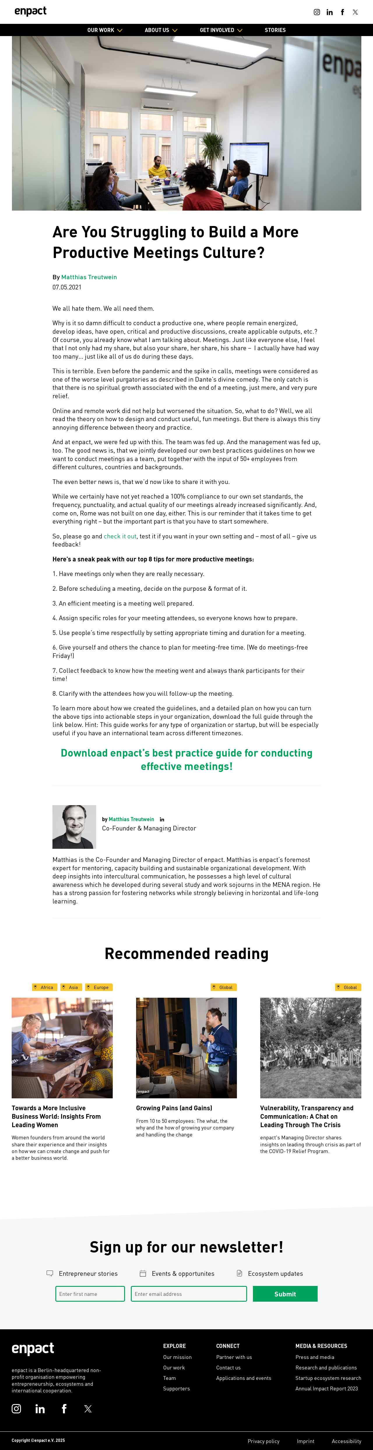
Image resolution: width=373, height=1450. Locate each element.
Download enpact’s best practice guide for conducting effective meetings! (187, 759)
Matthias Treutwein (89, 277)
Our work (174, 1367)
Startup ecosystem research (328, 1377)
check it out (120, 536)
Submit (285, 1293)
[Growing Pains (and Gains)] (186, 1048)
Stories (275, 29)
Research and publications (326, 1367)
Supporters (176, 1388)
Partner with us (234, 1356)
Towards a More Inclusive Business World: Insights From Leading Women (56, 1116)
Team (169, 1377)
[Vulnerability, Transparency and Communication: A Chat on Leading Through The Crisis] (310, 1048)
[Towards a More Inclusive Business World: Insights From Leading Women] (62, 1048)
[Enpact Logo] (33, 1349)
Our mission (177, 1356)
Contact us (228, 1367)
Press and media (314, 1356)
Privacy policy (263, 1440)
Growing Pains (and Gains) (174, 1108)
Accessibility (346, 1440)
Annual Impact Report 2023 (326, 1388)
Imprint (305, 1440)
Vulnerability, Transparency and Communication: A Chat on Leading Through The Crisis (306, 1116)
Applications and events (243, 1377)
